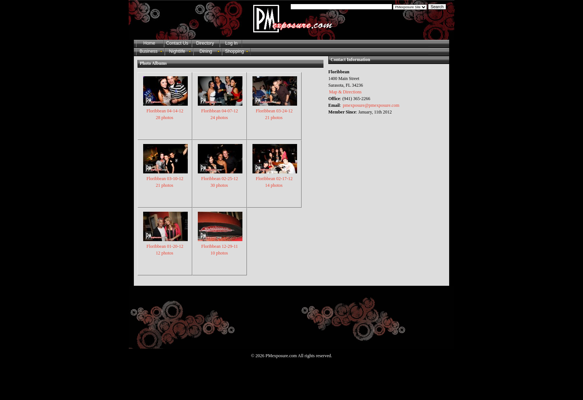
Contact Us (177, 43)
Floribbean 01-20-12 (165, 246)
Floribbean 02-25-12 (220, 178)
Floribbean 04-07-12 (220, 110)
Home (149, 43)
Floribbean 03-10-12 (165, 178)
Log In (230, 43)
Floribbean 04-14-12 (165, 110)
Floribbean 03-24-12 (274, 110)
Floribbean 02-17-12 (274, 178)
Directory (205, 43)
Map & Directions (345, 92)
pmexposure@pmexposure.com (371, 105)
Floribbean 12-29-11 (220, 246)
